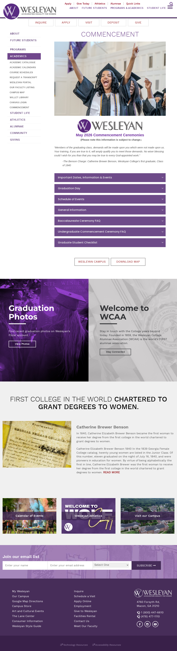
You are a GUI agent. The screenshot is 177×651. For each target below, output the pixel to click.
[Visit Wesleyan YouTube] (155, 624)
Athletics (100, 3)
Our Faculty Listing (22, 87)
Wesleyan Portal (20, 82)
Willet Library (19, 97)
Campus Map (17, 92)
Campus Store (21, 606)
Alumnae (115, 3)
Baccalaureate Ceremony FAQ (79, 221)
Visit (88, 22)
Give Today (83, 3)
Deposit (113, 22)
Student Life (20, 113)
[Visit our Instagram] (148, 624)
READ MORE (111, 472)
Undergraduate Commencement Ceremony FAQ (92, 232)
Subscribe (146, 565)
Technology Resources (75, 645)
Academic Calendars (23, 67)
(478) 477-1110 (150, 616)
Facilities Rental (84, 616)
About (15, 33)
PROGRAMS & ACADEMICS (126, 8)
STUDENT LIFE (156, 8)
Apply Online (82, 601)
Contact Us (81, 621)
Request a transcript (23, 77)
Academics (18, 56)
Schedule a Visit (84, 596)
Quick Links (133, 3)
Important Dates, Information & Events (85, 177)
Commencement (19, 107)
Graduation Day (69, 188)
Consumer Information (27, 621)
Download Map (128, 261)
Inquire (41, 22)
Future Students (23, 40)
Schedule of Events (71, 199)
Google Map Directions (27, 601)
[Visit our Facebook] (140, 624)
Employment (82, 606)
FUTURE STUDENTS (94, 8)
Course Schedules (21, 72)
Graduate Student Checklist (77, 242)
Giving (15, 139)
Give (138, 22)
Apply (68, 3)
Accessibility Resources (108, 645)
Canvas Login (18, 102)
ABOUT (73, 8)
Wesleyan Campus (92, 261)
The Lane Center (23, 616)
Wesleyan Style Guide (26, 626)
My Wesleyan (21, 591)
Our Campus (20, 596)
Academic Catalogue (22, 62)
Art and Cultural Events (28, 611)
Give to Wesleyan (85, 611)
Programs (18, 49)
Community (18, 133)
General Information (72, 210)
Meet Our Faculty (85, 626)
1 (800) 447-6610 (152, 612)
